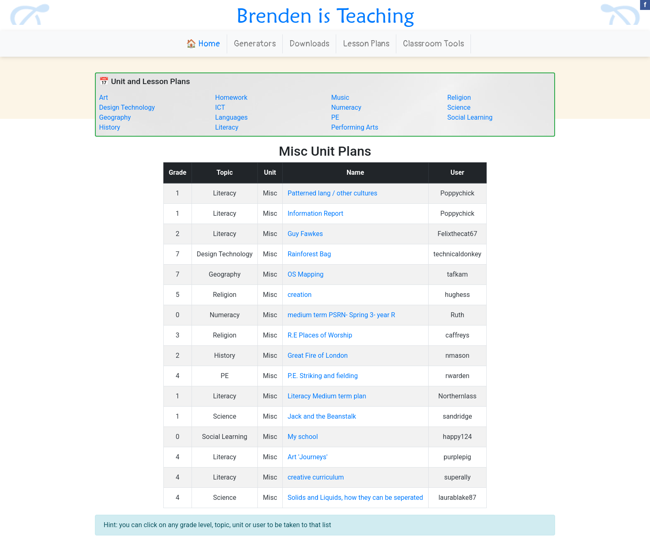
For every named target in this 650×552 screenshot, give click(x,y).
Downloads (309, 44)
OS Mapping (306, 274)
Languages (231, 117)
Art (103, 97)
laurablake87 (457, 497)
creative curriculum (316, 477)
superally (457, 477)
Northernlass (457, 396)
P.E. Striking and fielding (323, 376)
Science (459, 107)
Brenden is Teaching (325, 15)
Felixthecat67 (457, 234)
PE (335, 117)
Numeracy (346, 107)
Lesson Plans (366, 44)
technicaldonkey (458, 254)
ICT (220, 107)
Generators (255, 44)
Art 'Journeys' (307, 457)
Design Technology (127, 107)
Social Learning (469, 117)
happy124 (457, 437)
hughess (457, 295)
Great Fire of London (318, 355)
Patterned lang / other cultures (333, 193)
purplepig (457, 457)
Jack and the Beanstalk (322, 416)
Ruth (457, 315)
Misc (270, 193)
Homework (231, 97)
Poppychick (457, 193)
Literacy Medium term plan (327, 396)
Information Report (316, 213)
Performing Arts (354, 127)
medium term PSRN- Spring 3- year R (341, 315)
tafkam (457, 274)
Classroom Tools (433, 44)
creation (300, 295)
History (109, 127)
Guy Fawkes (305, 234)
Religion (459, 97)
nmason (457, 355)
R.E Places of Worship (320, 335)
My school (303, 437)
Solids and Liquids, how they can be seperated (355, 497)
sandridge (457, 416)
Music (340, 97)
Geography (115, 117)
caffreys (458, 335)
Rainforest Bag (309, 254)
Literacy (226, 127)
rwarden (457, 376)
